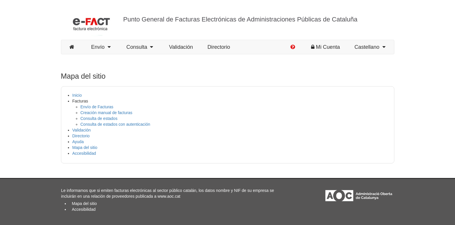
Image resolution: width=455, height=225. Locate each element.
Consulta (140, 47)
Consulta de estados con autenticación (115, 124)
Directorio (218, 47)
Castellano (369, 47)
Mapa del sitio (84, 147)
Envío (101, 47)
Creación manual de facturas (106, 112)
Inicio (77, 95)
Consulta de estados (99, 118)
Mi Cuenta (325, 47)
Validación (181, 47)
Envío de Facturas (96, 107)
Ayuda (78, 141)
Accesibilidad (84, 153)
